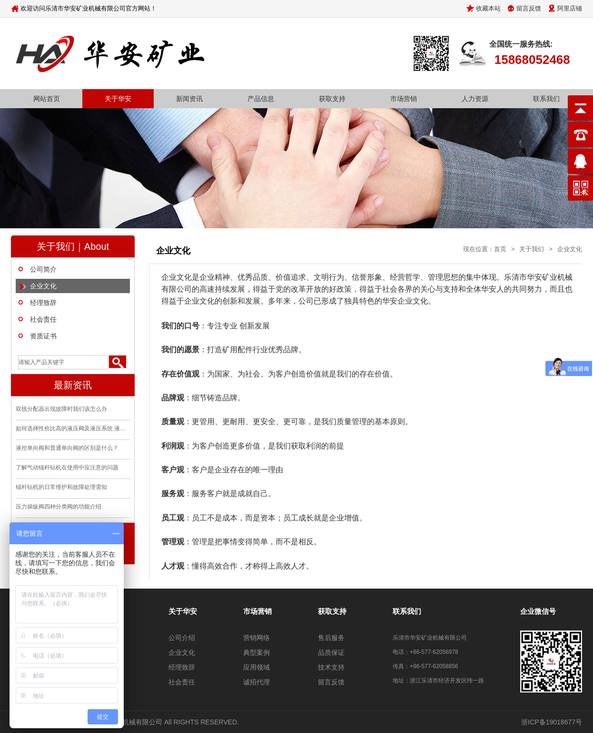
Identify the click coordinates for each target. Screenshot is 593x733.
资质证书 (43, 336)
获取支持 (332, 98)
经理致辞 (43, 302)
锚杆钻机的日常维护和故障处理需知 (61, 487)
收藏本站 (488, 8)
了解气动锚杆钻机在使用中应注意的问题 (67, 467)
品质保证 (331, 652)
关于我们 (531, 249)
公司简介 (43, 269)
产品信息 (260, 98)
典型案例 (256, 652)
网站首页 (46, 98)
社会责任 (43, 319)
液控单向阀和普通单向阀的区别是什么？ (67, 448)
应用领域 (256, 667)
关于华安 (118, 98)
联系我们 (546, 98)
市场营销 (403, 98)
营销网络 (256, 637)
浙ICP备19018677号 (551, 722)
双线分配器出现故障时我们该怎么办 (61, 409)
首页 (500, 249)
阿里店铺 (569, 8)
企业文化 (43, 286)
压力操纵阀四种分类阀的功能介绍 (58, 506)
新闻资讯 (189, 98)
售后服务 (331, 637)
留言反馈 (528, 8)
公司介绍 (181, 637)
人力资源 (475, 98)
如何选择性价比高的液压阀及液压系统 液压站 (73, 428)
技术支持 (331, 667)
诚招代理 (256, 682)
